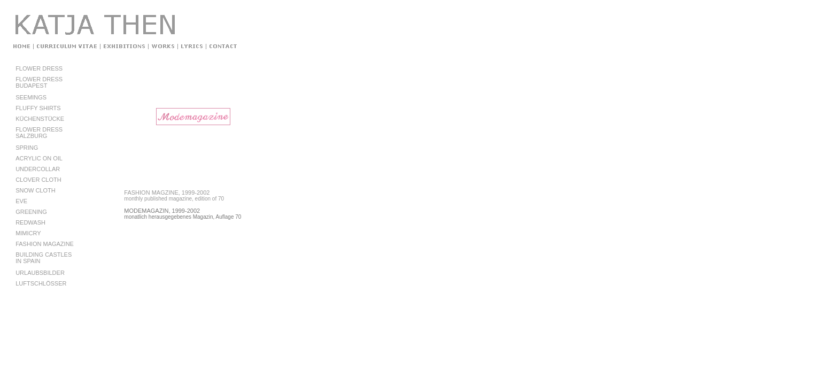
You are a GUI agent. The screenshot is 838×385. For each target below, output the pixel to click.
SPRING (26, 147)
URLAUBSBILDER (40, 273)
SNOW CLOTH (35, 190)
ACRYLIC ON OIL (39, 158)
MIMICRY (28, 233)
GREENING (31, 212)
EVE (21, 201)
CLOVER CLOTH (38, 179)
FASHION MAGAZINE (44, 244)
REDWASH (30, 222)
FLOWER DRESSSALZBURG (39, 132)
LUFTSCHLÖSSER (40, 283)
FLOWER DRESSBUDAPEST (39, 82)
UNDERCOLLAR (37, 169)
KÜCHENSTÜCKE (39, 119)
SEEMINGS (30, 97)
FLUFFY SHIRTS (38, 108)
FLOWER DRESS (39, 68)
